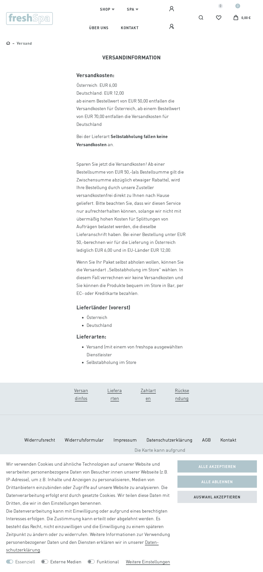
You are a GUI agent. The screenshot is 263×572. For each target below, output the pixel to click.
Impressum (125, 440)
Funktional (108, 561)
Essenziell (25, 561)
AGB (206, 440)
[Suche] (201, 18)
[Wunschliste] (218, 18)
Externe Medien (65, 561)
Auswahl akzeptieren (217, 497)
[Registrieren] (172, 27)
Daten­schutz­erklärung (169, 440)
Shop (105, 9)
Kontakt (130, 27)
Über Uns (99, 27)
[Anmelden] (172, 9)
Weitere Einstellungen (148, 561)
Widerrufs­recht (39, 440)
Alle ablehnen (217, 481)
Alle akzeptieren (217, 466)
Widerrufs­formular (84, 440)
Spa (130, 9)
